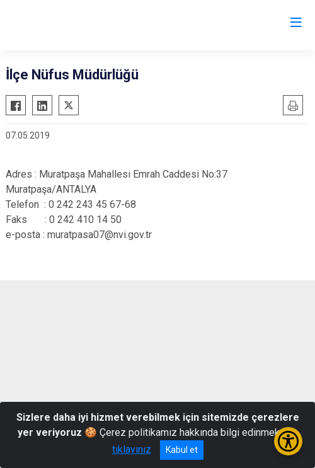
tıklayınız (131, 449)
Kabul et (182, 450)
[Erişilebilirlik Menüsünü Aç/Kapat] (288, 441)
